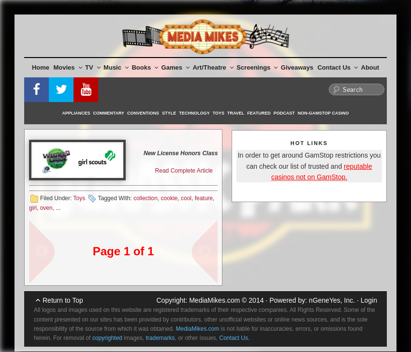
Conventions (143, 113)
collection (145, 198)
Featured (258, 113)
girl (33, 208)
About (370, 67)
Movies (68, 67)
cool (186, 198)
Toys (218, 113)
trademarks (160, 338)
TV (93, 67)
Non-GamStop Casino (323, 113)
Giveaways (297, 67)
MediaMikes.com (214, 300)
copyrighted (107, 338)
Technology (194, 113)
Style (169, 113)
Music (116, 67)
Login (369, 300)
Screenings (257, 67)
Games (175, 67)
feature (204, 198)
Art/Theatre (212, 67)
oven (46, 208)
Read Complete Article (184, 170)
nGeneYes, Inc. (332, 300)
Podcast (284, 113)
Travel (235, 113)
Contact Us (337, 67)
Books (145, 67)
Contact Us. (235, 338)
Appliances (76, 113)
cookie (169, 198)
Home (40, 67)
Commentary (109, 113)
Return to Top (63, 300)
